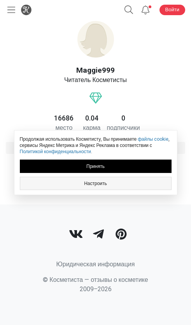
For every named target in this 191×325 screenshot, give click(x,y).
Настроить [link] (95, 183)
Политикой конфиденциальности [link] (55, 151)
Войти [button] (172, 9)
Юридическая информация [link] (95, 264)
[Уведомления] (145, 10)
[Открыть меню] (9, 10)
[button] (128, 10)
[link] (76, 235)
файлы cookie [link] (153, 139)
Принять (95, 166)
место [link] (63, 127)
